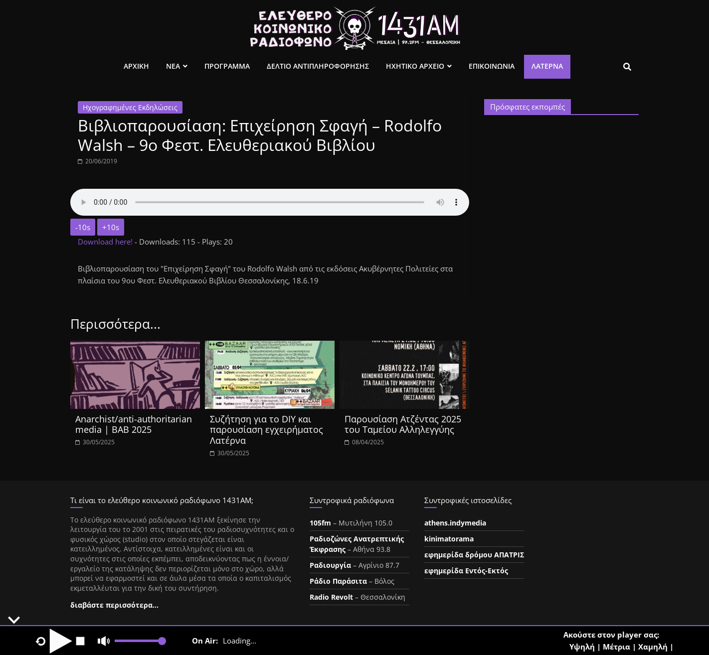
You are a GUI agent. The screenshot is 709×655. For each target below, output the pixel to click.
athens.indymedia (455, 522)
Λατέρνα (547, 66)
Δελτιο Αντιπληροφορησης (318, 66)
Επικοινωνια (492, 66)
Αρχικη (136, 66)
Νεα (173, 66)
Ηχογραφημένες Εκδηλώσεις (130, 107)
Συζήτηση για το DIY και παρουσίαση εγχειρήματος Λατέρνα (266, 429)
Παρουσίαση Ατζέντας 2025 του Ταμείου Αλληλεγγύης (403, 424)
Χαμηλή (653, 647)
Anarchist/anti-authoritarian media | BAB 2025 (133, 424)
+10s (110, 227)
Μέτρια (616, 647)
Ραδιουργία (330, 565)
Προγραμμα (227, 66)
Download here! (106, 242)
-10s (82, 227)
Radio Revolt (331, 597)
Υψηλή (582, 647)
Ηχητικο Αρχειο (415, 66)
